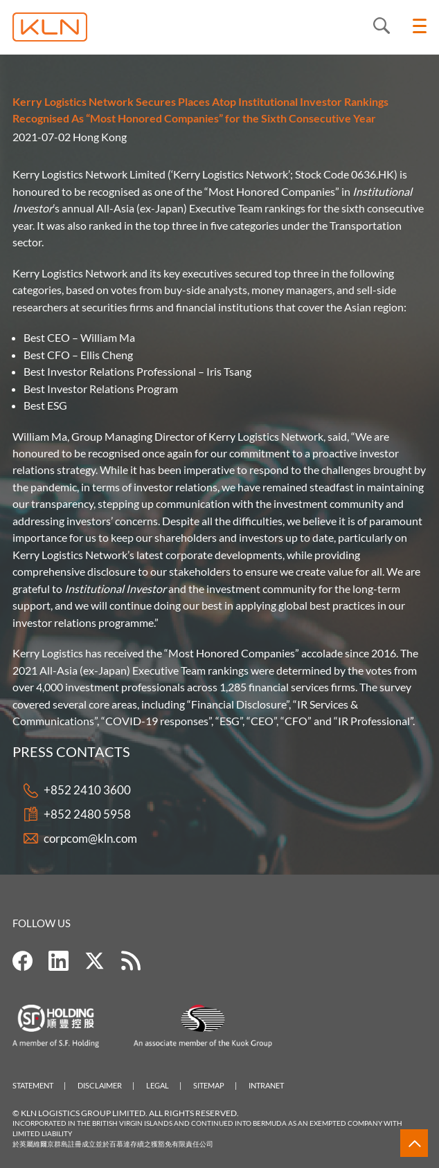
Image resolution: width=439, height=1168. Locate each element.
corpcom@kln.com (90, 839)
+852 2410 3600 (87, 790)
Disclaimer (100, 1085)
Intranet (266, 1085)
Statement (32, 1085)
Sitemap (208, 1085)
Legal (157, 1085)
